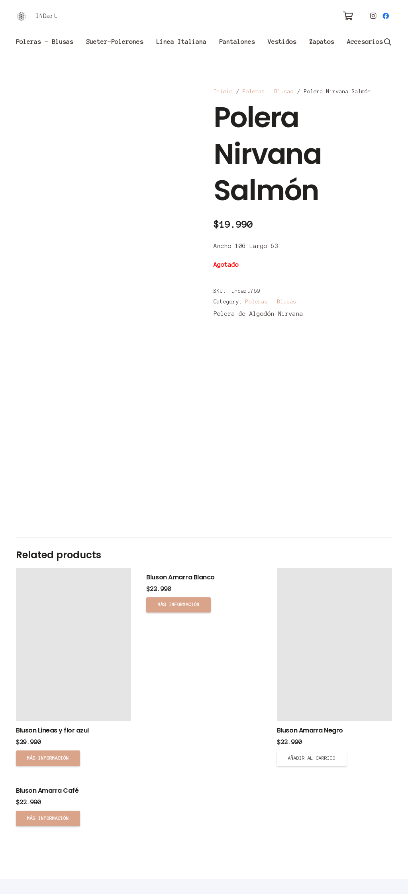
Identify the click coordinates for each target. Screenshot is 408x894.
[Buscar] (388, 42)
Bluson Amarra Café (47, 790)
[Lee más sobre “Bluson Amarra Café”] (48, 818)
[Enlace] (21, 16)
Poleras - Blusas (268, 92)
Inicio (223, 92)
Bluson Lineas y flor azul (52, 730)
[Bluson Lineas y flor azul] (73, 644)
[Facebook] (385, 16)
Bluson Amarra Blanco (180, 577)
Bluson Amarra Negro (310, 730)
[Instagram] (373, 16)
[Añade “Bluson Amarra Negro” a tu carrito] (312, 758)
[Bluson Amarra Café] (73, 781)
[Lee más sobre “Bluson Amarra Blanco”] (178, 604)
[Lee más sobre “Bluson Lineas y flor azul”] (48, 758)
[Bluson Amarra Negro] (334, 644)
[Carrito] (347, 16)
